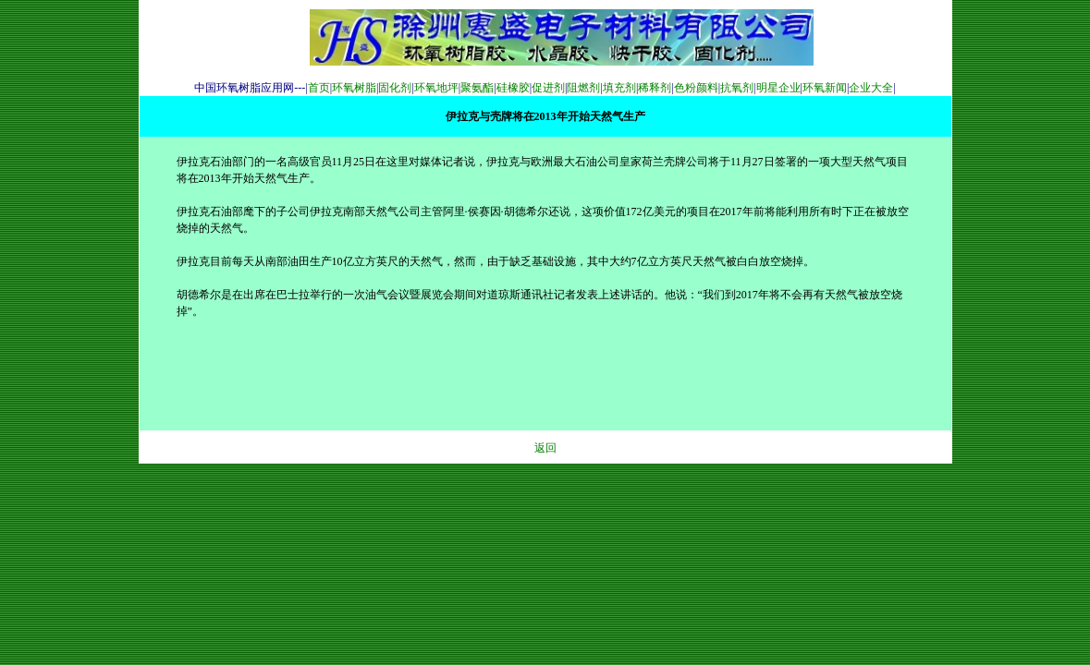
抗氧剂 (736, 87)
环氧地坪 (436, 87)
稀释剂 (654, 87)
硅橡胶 (513, 87)
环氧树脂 (354, 87)
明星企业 (778, 87)
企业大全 (871, 87)
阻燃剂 (583, 87)
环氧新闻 (824, 87)
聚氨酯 (477, 87)
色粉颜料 (696, 87)
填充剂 (619, 87)
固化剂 (394, 87)
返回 (545, 447)
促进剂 (548, 87)
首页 (319, 87)
